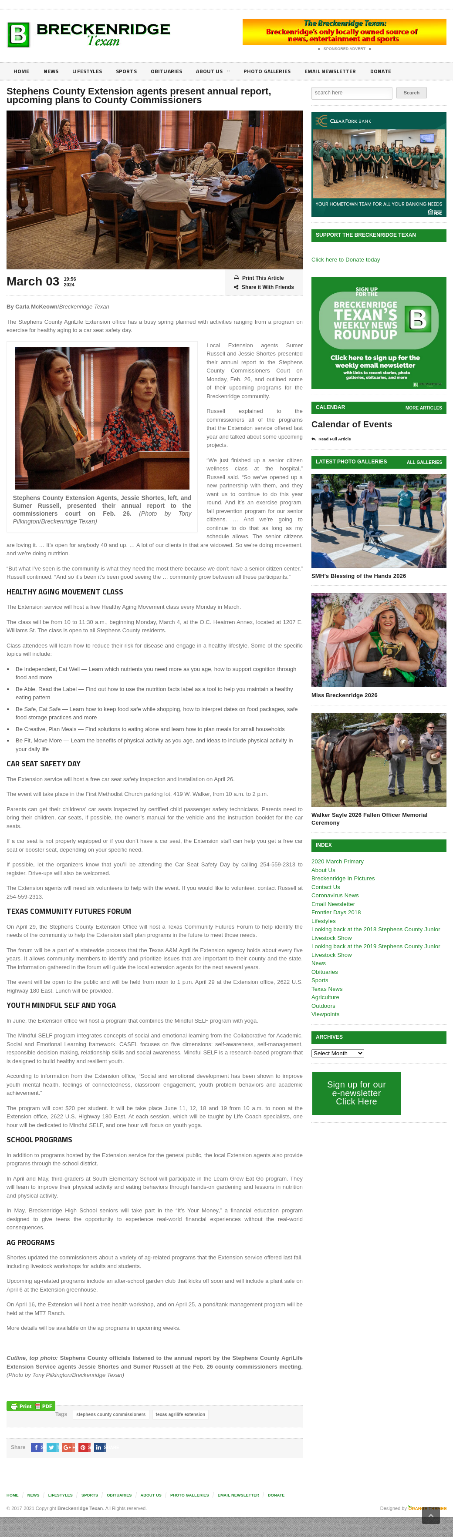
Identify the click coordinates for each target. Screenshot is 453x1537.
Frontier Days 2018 (335, 912)
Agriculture (324, 996)
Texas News (326, 988)
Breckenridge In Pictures (342, 878)
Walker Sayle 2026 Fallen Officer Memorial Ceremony (368, 818)
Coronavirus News (334, 895)
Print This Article (259, 278)
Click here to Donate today (344, 259)
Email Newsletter (348, 71)
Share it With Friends (264, 287)
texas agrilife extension (178, 1414)
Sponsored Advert (344, 49)
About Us (223, 73)
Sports (133, 71)
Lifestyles (91, 71)
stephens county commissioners (110, 1414)
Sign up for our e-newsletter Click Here (355, 1092)
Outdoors (323, 1005)
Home (22, 71)
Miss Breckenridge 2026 (343, 694)
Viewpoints (325, 1013)
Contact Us (325, 886)
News (52, 71)
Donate (402, 71)
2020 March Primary (336, 861)
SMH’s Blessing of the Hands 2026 (357, 575)
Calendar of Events (350, 424)
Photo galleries (280, 71)
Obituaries (176, 71)
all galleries (425, 462)
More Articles (424, 408)
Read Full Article (334, 439)
